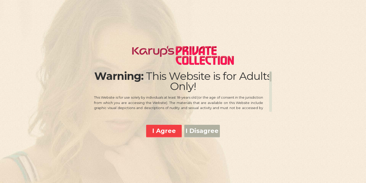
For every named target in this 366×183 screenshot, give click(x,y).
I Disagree (202, 130)
